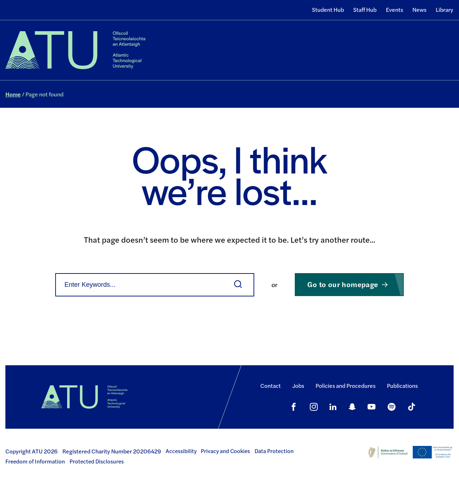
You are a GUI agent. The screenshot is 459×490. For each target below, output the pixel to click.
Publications (402, 385)
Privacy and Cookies (225, 451)
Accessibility (181, 451)
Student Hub (328, 9)
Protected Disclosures (97, 461)
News (419, 9)
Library (444, 9)
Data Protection (274, 451)
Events (394, 9)
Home (13, 94)
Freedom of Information (35, 461)
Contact (270, 385)
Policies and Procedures (345, 385)
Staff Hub (365, 9)
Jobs (298, 385)
